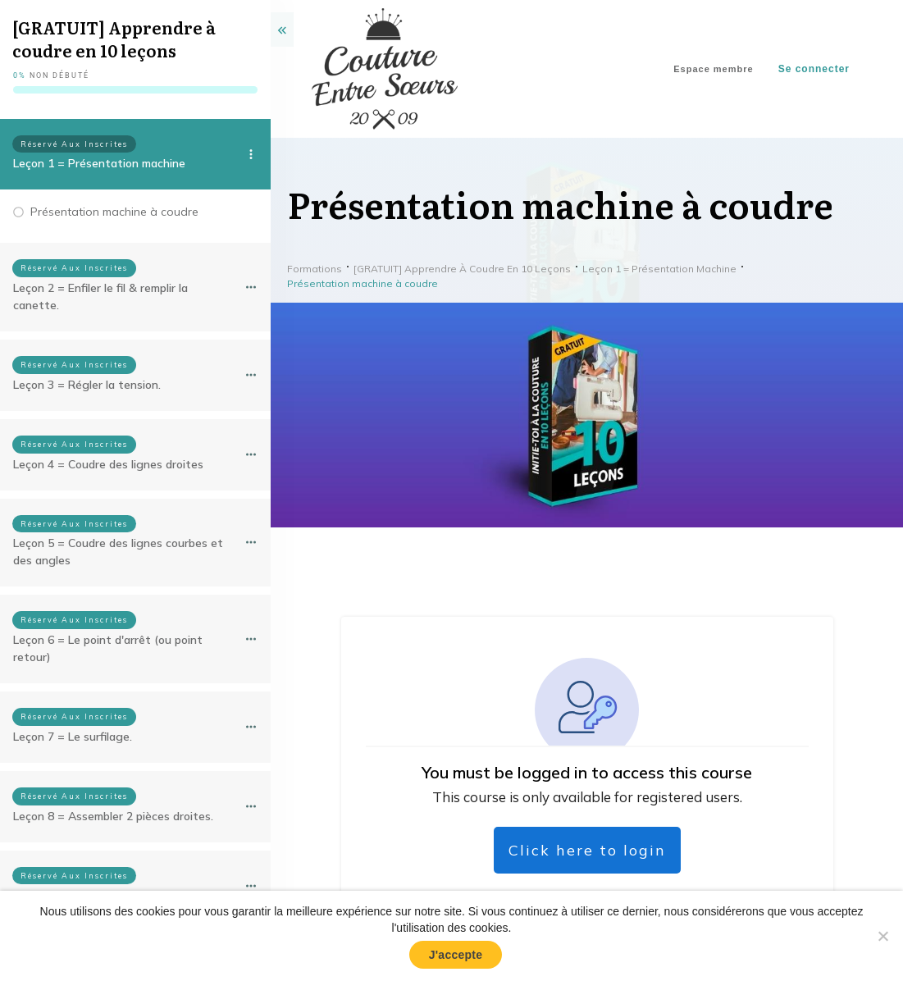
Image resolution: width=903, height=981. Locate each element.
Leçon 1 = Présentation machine (99, 163)
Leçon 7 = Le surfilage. (72, 736)
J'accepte (456, 954)
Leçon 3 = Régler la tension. (87, 384)
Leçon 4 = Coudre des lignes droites (108, 464)
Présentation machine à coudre (114, 211)
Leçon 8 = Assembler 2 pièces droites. (113, 816)
